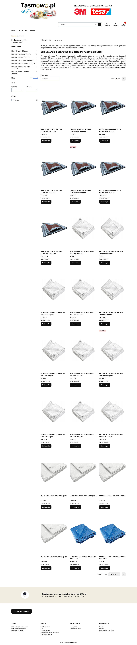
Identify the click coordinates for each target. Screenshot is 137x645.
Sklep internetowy (68, 642)
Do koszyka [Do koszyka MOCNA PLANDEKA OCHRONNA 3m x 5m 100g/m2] (104, 324)
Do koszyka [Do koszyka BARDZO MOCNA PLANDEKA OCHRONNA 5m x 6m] (104, 202)
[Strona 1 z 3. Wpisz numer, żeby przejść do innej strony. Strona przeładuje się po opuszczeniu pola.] (116, 79)
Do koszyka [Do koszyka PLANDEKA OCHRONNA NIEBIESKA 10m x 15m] (104, 568)
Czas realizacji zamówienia (19, 627)
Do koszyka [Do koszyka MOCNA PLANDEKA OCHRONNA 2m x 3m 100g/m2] (75, 263)
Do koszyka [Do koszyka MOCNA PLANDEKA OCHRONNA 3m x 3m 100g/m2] (46, 324)
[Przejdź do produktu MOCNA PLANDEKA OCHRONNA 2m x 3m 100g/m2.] (83, 228)
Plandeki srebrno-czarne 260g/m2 (24, 72)
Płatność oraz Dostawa (18, 628)
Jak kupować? (45, 627)
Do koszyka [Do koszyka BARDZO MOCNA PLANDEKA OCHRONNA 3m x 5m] (104, 140)
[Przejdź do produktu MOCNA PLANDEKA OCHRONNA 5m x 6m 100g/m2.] (54, 411)
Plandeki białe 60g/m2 (24, 51)
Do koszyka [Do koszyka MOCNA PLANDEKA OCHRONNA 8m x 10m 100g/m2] (104, 446)
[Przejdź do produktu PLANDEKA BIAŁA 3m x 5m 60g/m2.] (83, 472)
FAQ (42, 628)
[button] (99, 24)
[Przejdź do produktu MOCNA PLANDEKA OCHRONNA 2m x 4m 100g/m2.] (112, 228)
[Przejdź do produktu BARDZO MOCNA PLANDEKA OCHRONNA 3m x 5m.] (112, 106)
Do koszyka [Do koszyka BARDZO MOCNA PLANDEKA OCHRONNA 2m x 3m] (46, 140)
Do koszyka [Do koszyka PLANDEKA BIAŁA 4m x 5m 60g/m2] (104, 507)
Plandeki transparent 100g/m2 (24, 60)
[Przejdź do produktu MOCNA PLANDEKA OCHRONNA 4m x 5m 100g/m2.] (83, 350)
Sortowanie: (44, 75)
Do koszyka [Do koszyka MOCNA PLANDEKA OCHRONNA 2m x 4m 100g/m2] (104, 263)
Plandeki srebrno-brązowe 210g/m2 (24, 67)
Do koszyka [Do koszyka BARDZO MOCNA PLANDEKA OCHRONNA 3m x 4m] (75, 140)
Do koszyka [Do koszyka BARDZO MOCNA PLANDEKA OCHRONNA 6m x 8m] (46, 263)
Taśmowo (14, 36)
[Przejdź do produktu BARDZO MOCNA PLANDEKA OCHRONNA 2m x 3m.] (54, 106)
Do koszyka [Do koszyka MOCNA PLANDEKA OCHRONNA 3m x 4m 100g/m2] (75, 324)
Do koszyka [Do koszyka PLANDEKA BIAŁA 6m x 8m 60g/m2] (46, 568)
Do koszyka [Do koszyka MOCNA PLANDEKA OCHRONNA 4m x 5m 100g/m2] (75, 385)
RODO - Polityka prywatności (50, 632)
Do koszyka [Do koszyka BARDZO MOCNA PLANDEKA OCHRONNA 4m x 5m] (46, 202)
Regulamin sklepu (46, 634)
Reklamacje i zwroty (17, 630)
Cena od (14, 86)
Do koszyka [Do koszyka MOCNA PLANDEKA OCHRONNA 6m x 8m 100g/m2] (75, 446)
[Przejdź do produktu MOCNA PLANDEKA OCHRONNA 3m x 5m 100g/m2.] (112, 289)
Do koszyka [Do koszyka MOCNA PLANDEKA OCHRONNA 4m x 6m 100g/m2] (104, 385)
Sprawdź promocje (21, 611)
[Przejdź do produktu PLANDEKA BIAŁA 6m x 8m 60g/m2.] (54, 533)
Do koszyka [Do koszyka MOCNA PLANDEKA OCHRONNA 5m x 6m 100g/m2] (46, 446)
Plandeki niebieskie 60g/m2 (24, 54)
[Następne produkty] (114, 574)
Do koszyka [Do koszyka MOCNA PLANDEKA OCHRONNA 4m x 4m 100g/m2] (46, 385)
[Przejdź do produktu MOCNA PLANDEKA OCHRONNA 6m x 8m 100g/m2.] (83, 411)
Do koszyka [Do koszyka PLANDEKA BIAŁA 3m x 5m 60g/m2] (75, 507)
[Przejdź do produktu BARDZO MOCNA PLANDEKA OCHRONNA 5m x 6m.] (112, 167)
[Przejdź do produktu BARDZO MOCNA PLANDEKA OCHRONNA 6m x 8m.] (54, 228)
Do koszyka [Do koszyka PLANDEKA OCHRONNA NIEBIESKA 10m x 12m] (75, 568)
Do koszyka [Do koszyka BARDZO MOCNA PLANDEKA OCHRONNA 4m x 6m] (75, 202)
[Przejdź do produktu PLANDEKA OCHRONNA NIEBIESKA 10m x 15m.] (112, 533)
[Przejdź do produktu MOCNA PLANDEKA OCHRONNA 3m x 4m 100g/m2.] (83, 289)
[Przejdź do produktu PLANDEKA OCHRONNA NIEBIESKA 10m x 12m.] (83, 533)
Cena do (28, 86)
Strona (113, 78)
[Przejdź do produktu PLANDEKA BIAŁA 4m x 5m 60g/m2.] (112, 472)
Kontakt (101, 628)
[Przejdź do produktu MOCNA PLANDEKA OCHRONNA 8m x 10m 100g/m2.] (112, 411)
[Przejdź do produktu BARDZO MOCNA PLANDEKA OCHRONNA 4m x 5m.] (54, 167)
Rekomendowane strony (106, 630)
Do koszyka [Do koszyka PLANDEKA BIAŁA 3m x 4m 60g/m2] (46, 507)
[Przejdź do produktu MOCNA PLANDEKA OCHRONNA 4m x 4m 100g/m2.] (54, 350)
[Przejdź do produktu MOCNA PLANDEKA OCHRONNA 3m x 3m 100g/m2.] (54, 289)
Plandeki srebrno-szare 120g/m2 (24, 63)
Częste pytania (45, 630)
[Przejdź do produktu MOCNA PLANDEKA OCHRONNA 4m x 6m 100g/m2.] (112, 350)
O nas (101, 627)
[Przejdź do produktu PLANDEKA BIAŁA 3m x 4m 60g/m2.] (54, 472)
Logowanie (73, 627)
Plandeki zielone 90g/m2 (24, 57)
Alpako (17, 100)
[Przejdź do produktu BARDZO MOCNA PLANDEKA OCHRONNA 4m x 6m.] (83, 167)
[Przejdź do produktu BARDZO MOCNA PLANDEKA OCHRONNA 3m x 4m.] (83, 106)
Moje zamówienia (75, 628)
